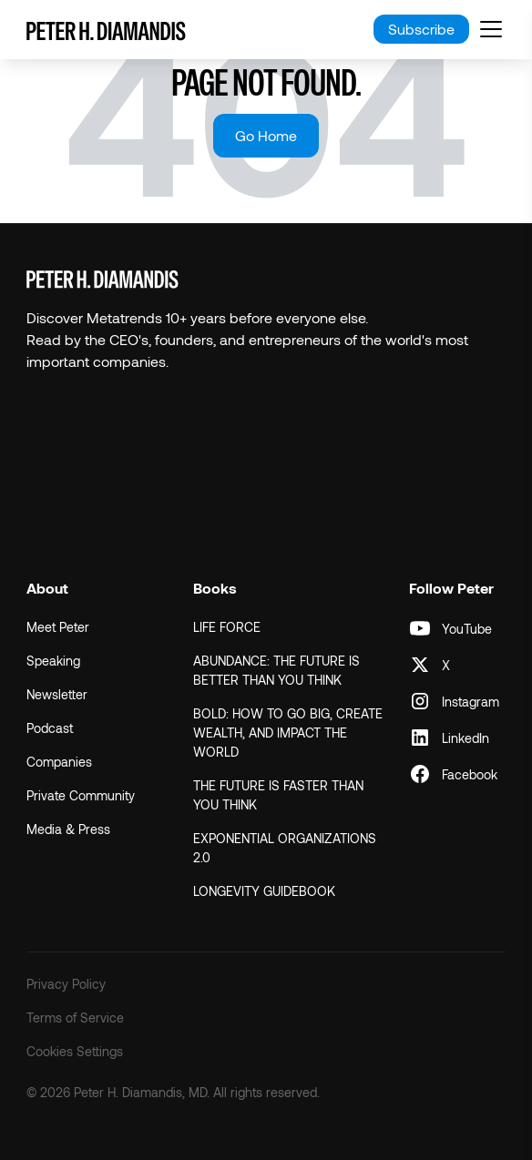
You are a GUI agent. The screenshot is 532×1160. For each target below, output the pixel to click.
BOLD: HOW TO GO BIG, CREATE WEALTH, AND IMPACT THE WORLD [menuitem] (288, 732)
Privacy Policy (66, 984)
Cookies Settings (74, 1051)
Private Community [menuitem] (80, 795)
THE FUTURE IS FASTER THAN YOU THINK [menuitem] (278, 795)
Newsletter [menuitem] (56, 694)
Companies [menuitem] (59, 761)
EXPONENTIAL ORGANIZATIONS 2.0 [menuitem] (284, 847)
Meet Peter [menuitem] (57, 627)
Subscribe (421, 28)
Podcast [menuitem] (49, 728)
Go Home (266, 135)
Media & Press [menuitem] (68, 829)
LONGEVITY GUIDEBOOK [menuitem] (264, 891)
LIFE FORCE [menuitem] (227, 627)
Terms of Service (75, 1017)
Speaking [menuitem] (53, 660)
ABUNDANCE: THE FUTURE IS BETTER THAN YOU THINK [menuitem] (276, 670)
